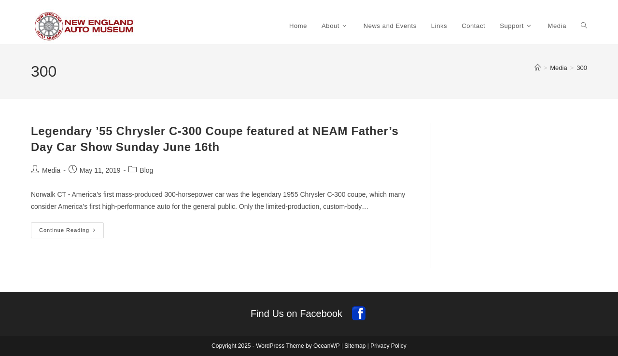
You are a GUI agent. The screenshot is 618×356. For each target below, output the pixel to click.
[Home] (537, 67)
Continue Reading (71, 232)
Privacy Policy (388, 345)
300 (581, 67)
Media (51, 170)
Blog (146, 170)
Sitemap (354, 345)
